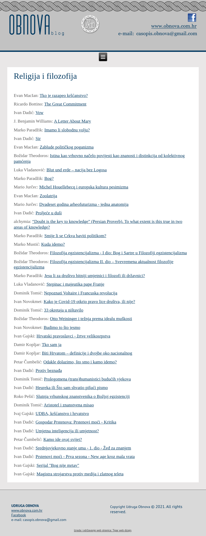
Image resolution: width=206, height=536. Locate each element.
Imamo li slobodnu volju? (67, 130)
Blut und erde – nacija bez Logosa (76, 169)
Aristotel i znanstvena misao (69, 405)
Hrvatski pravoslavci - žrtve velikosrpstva (73, 336)
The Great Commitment (65, 104)
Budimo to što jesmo (62, 327)
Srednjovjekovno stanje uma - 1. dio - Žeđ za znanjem (83, 448)
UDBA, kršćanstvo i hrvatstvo (62, 413)
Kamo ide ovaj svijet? (62, 439)
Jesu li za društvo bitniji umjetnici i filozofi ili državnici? (94, 275)
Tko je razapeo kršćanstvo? (64, 95)
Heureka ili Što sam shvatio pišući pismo (72, 387)
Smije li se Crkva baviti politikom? (75, 235)
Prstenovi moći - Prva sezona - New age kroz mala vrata (85, 456)
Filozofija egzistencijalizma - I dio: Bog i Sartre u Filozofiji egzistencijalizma (118, 252)
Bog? (49, 178)
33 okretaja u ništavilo (64, 310)
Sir (38, 138)
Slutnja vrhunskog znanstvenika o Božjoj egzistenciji (83, 396)
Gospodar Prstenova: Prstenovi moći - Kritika (76, 422)
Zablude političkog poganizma (67, 147)
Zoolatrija (48, 195)
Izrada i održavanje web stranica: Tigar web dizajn (102, 530)
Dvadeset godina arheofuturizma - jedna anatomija (83, 204)
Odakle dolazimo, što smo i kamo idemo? (80, 361)
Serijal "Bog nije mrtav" (58, 465)
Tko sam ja (51, 344)
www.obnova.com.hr (26, 510)
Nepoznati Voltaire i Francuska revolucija (81, 293)
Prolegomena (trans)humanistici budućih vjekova (87, 379)
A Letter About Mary (72, 121)
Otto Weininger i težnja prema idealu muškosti (91, 318)
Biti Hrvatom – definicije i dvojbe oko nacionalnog (87, 353)
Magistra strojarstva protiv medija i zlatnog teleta (80, 473)
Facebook (18, 515)
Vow (40, 112)
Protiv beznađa (49, 370)
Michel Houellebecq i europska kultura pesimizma (83, 187)
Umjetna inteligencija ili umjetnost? (67, 430)
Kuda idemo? (53, 244)
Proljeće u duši (49, 212)
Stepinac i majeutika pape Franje (75, 284)
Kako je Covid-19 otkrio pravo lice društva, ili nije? (89, 301)
